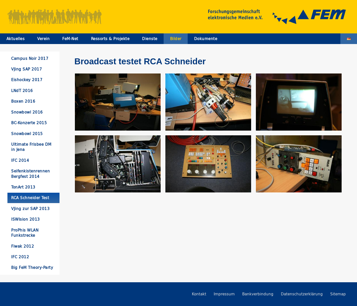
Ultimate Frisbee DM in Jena (31, 147)
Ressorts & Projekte (110, 39)
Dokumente (205, 39)
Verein (43, 39)
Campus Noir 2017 (29, 58)
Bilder (175, 39)
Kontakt (199, 294)
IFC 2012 (20, 257)
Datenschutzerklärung (302, 294)
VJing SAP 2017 (26, 69)
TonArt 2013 (23, 187)
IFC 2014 (20, 160)
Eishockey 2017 (26, 80)
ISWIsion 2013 (25, 219)
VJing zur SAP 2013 (30, 209)
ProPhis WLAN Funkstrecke (24, 232)
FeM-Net (70, 39)
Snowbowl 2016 (27, 112)
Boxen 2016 (23, 101)
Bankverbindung (257, 294)
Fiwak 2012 (22, 246)
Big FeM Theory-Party (32, 267)
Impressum (224, 294)
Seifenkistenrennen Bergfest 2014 (30, 173)
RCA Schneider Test (30, 198)
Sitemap (338, 294)
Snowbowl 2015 (27, 134)
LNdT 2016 (22, 91)
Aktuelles (15, 39)
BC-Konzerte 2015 (29, 123)
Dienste (149, 39)
